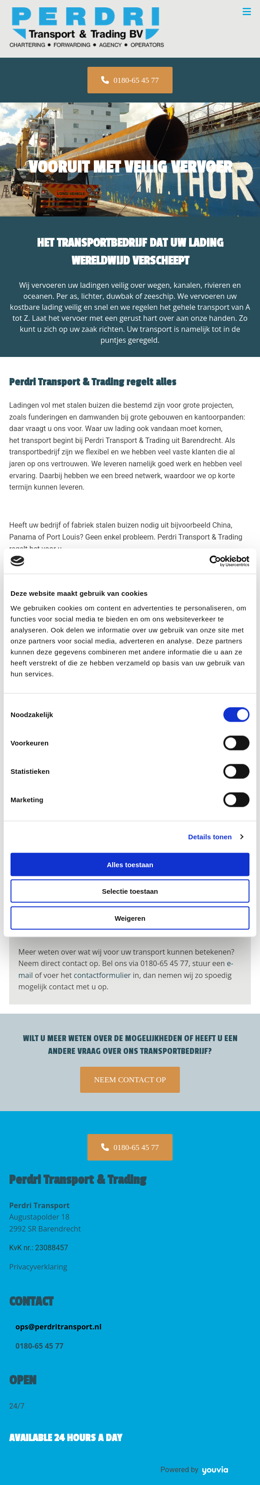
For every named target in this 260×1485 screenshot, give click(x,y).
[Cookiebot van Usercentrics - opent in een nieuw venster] (209, 561)
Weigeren (129, 918)
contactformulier (102, 975)
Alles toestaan (130, 864)
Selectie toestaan (130, 891)
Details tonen (210, 837)
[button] (130, 80)
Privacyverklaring (38, 1267)
